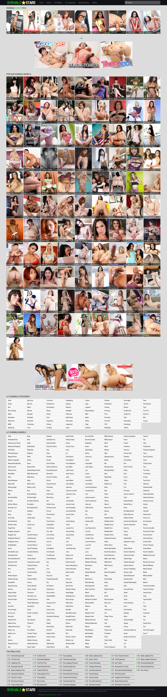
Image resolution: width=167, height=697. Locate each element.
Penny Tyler (128, 453)
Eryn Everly (50, 538)
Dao (48, 450)
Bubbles (30, 511)
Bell (28, 439)
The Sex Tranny (16, 677)
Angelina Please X (14, 538)
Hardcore (69, 414)
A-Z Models (58, 3)
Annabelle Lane (13, 552)
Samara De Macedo (130, 521)
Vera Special (147, 521)
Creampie (30, 424)
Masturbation (89, 410)
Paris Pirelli (108, 640)
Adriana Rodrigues (14, 446)
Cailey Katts (31, 518)
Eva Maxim (50, 548)
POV (105, 424)
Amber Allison (12, 504)
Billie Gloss (30, 477)
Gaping (68, 404)
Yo (144, 603)
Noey (106, 582)
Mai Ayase (88, 565)
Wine (144, 579)
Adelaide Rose (13, 439)
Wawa (145, 558)
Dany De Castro (52, 446)
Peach (126, 443)
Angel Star (11, 528)
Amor (10, 511)
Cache (29, 514)
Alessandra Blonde (14, 463)
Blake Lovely (31, 487)
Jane (67, 477)
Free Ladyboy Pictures (70, 663)
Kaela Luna (69, 555)
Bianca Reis (31, 467)
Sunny (126, 626)
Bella (29, 443)
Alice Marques (13, 480)
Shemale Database (43, 659)
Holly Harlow (51, 647)
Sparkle (126, 613)
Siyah (125, 592)
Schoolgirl (127, 400)
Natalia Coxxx (109, 524)
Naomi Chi (107, 507)
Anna (10, 548)
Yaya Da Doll (147, 599)
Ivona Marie (70, 460)
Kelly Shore (69, 606)
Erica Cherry (51, 521)
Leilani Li (88, 477)
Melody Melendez (91, 623)
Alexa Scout (12, 467)
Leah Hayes (89, 467)
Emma (49, 511)
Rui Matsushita (129, 511)
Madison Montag (90, 562)
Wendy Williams (148, 565)
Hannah (49, 630)
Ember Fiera (51, 504)
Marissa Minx (89, 603)
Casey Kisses (31, 558)
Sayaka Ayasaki (129, 562)
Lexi (86, 494)
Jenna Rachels (71, 511)
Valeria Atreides (148, 494)
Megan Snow (89, 616)
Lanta (87, 460)
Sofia (125, 599)
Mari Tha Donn (90, 589)
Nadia (106, 480)
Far (48, 565)
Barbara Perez (13, 643)
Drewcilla (50, 487)
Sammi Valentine (129, 524)
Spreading (127, 421)
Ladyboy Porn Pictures (122, 677)
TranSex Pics (41, 656)
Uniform (146, 414)
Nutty (106, 596)
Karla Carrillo (70, 572)
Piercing (107, 410)
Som (125, 606)
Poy (125, 487)
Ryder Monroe (128, 514)
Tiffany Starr (147, 463)
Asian (10, 404)
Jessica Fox (70, 528)
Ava (9, 603)
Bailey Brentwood (14, 626)
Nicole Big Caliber (110, 548)
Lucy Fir (87, 548)
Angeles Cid (12, 535)
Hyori (67, 450)
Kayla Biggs (69, 592)
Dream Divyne (51, 484)
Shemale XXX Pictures (70, 674)
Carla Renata (31, 541)
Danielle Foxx (51, 439)
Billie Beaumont (32, 473)
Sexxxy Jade (128, 572)
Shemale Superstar (17, 656)
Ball (9, 637)
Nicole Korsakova (110, 552)
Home (41, 3)
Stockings (127, 424)
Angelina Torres (13, 541)
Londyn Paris (89, 538)
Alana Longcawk (13, 460)
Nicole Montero (109, 555)
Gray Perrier (51, 613)
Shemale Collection (17, 674)
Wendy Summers (149, 562)
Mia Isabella (89, 633)
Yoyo (144, 609)
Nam (106, 487)
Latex (68, 427)
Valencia (146, 484)
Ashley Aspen (12, 575)
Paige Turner (108, 616)
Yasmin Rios (147, 592)
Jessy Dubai (70, 535)
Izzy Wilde (69, 467)
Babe (10, 414)
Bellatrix (30, 453)
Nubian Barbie (109, 589)
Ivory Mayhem (70, 463)
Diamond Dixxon (52, 467)
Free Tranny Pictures (122, 656)
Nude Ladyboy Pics (147, 656)
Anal (9, 400)
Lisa (86, 524)
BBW (9, 424)
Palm (106, 620)
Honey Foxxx (70, 446)
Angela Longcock (13, 531)
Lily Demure (89, 518)
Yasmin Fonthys (148, 589)
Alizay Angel (12, 487)
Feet (48, 417)
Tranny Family (93, 674)
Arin (9, 569)
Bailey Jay (11, 630)
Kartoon (68, 579)
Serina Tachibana (129, 569)
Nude (87, 417)
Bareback (11, 417)
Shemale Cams (84, 3)
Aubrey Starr (12, 596)
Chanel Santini (32, 572)
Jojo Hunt (69, 545)
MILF (86, 414)
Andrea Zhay (12, 524)
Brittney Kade (31, 497)
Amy (9, 514)
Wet (144, 417)
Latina (87, 400)
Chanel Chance (32, 565)
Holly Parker (70, 436)
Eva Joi (49, 541)
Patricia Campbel (129, 436)
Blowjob (30, 414)
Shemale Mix (67, 670)
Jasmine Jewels (71, 490)
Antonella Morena (14, 558)
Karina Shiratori (71, 569)
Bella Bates (31, 446)
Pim (125, 463)
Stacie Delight (128, 620)
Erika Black (50, 524)
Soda (125, 596)
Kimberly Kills (70, 643)
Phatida (126, 456)
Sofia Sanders (128, 603)
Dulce (48, 490)
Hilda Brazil (50, 643)
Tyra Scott (146, 480)
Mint (105, 453)
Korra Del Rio (89, 436)
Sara (125, 545)
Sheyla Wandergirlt (130, 582)
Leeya (87, 473)
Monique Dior (108, 467)
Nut (105, 592)
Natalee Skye (108, 518)
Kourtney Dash (90, 439)
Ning (105, 575)
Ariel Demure (12, 565)
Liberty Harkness (90, 501)
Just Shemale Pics (95, 670)
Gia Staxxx (50, 586)
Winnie (145, 582)
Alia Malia (11, 473)
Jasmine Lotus (71, 494)
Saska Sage (128, 558)
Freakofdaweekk (52, 579)
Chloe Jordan (31, 589)
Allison (10, 490)
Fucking (49, 427)
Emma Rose (51, 514)
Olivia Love (108, 609)
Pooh (125, 480)
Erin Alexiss (50, 528)
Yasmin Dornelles (149, 586)
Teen (144, 400)
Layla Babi (88, 463)
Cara (28, 531)
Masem (87, 606)
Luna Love (88, 555)
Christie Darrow (32, 599)
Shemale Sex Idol (95, 685)
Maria (87, 592)
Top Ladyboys (67, 656)
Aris (9, 572)
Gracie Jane (51, 609)
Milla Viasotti (108, 436)
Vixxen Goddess (148, 552)
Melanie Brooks (90, 620)
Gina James (51, 592)
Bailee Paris (12, 623)
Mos (105, 473)
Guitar (49, 620)
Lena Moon (89, 484)
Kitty (67, 647)
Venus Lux (146, 518)
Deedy (49, 460)
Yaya (144, 596)
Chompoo (30, 592)
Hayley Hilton (51, 633)
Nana (106, 494)
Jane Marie (69, 480)
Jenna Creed (70, 504)
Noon (106, 586)
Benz (29, 463)
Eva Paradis (50, 552)
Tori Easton (147, 473)
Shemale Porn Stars (121, 666)
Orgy (86, 424)
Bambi (10, 640)
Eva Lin (49, 545)
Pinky (125, 470)
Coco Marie (31, 630)
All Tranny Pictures (17, 681)
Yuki (144, 616)
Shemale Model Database (123, 670)
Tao (144, 439)
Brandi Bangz (31, 494)
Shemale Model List (147, 666)
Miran (106, 460)
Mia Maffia (88, 637)
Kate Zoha (69, 586)
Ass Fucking (12, 410)
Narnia (106, 511)
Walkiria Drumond (149, 555)
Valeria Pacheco (148, 497)
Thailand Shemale (95, 666)
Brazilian (30, 417)
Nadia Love (108, 484)
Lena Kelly (88, 480)
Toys (144, 407)
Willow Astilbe (147, 575)
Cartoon (30, 555)
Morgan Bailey (109, 470)
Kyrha (87, 453)
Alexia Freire (12, 470)
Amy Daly (11, 518)
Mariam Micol (89, 596)
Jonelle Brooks (71, 548)
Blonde (29, 410)
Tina (144, 467)
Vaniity (145, 504)
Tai (125, 643)
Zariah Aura (147, 623)
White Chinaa (147, 569)
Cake (29, 521)
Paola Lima (108, 630)
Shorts (126, 404)
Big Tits (29, 404)
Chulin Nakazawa (33, 603)
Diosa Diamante (52, 470)
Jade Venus (70, 473)
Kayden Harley (70, 589)
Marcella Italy (89, 582)
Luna (87, 552)
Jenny (68, 518)
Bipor (29, 480)
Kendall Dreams (71, 613)
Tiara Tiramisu (148, 456)
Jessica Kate (70, 531)
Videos (49, 3)
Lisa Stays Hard (90, 528)
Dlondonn (50, 473)
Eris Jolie (50, 531)
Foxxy (48, 572)
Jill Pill (68, 538)
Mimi (106, 443)
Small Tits (127, 414)
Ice (67, 453)
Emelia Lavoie (51, 507)
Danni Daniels (51, 443)
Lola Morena (89, 535)
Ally (9, 494)
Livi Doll (87, 531)
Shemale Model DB (147, 663)
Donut (49, 480)
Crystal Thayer (32, 633)
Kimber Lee (69, 640)
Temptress (146, 446)
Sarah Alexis (128, 548)
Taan (125, 640)
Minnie (106, 450)
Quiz (125, 497)
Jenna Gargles (71, 507)
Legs (86, 404)
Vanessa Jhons (148, 501)
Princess (127, 490)
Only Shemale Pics (69, 666)
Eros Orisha (50, 535)
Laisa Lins (88, 456)
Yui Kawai (146, 613)
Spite (125, 616)
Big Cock (30, 400)
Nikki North (108, 562)
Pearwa (126, 450)
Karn (67, 575)
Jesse (68, 524)
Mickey (87, 640)
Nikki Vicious (108, 565)
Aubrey (10, 589)
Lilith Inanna (89, 507)
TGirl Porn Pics (42, 663)
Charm (29, 575)
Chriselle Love (32, 596)
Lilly (86, 511)
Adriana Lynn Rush (14, 443)
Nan (105, 490)
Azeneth (11, 616)
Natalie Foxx (108, 528)
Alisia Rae (11, 484)
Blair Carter (31, 484)
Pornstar (107, 417)
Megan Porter (89, 613)
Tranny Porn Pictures (70, 677)
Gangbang (69, 400)
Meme (87, 626)
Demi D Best (51, 463)
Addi (9, 436)
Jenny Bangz (70, 521)
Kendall (68, 609)
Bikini (29, 407)
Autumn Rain (12, 599)
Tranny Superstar (17, 685)
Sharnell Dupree (129, 575)
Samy (126, 531)
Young (145, 421)
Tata (144, 443)
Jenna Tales (70, 514)
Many (87, 575)
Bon (28, 490)
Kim (67, 633)
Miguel (87, 647)
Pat (105, 643)
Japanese (69, 424)
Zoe (144, 626)
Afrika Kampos (13, 453)
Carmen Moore (32, 545)
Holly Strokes (70, 439)
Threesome (147, 404)
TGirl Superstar (120, 659)
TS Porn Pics (15, 659)
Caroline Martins (32, 552)
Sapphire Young (129, 541)
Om (105, 613)
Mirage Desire (109, 456)
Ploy (125, 473)
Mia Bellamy (89, 630)
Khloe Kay (69, 630)
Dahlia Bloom (31, 637)
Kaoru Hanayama (71, 565)
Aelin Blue (11, 450)
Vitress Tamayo (148, 545)
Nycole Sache (109, 599)
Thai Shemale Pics (69, 681)
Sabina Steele (128, 518)
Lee (86, 470)
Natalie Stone (109, 535)
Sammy (126, 528)
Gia (48, 582)
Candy (29, 528)
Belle (29, 456)
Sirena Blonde (128, 589)
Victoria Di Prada (148, 531)
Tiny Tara (146, 470)
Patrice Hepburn (109, 647)
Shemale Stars (50, 695)
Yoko (144, 606)
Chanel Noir (31, 569)
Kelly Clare (69, 603)
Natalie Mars (108, 531)
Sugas (126, 623)
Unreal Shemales (94, 663)
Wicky (145, 572)
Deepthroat (50, 404)
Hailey (49, 623)
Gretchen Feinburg (53, 616)
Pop (125, 484)
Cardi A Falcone (32, 535)
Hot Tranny (118, 663)
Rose (125, 507)
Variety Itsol (147, 514)
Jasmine (69, 487)
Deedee (49, 456)
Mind (106, 446)
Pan (105, 623)
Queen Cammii (129, 494)
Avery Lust (11, 613)
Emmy (49, 518)
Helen (48, 640)
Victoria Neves (148, 538)
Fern (48, 569)
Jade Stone (70, 470)
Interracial (69, 421)
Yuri (144, 620)
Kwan (87, 446)
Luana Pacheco (90, 541)
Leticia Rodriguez (91, 487)
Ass (9, 407)
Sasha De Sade (129, 555)
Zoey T (145, 633)
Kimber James (71, 637)
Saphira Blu (127, 538)
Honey (68, 443)
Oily (105, 606)
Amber (10, 501)
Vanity (145, 507)
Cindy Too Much (32, 613)
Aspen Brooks (12, 586)
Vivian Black (147, 548)
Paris (106, 637)
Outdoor (88, 427)
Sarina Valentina (129, 552)
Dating (94, 3)
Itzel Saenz (69, 456)
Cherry (29, 582)
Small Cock (127, 410)
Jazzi (68, 497)
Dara (48, 453)
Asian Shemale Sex (121, 681)
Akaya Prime (12, 456)
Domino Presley (52, 477)
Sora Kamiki (128, 609)
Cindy (29, 609)
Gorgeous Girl (51, 603)
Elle (48, 501)
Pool (105, 414)
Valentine (146, 490)
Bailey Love (12, 633)
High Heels (69, 417)
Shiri (125, 586)
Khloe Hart (69, 626)
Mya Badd (107, 477)
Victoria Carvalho (148, 528)
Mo (105, 463)
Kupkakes (88, 443)
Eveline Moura (51, 558)
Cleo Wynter (31, 620)
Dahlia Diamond (32, 643)
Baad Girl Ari (12, 620)
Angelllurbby (12, 545)
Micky (87, 643)
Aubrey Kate (12, 592)
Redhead (107, 427)
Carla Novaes (31, 538)
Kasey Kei (69, 582)
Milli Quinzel (108, 439)
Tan (125, 647)
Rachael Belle (128, 501)
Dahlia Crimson (32, 640)
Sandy (126, 535)
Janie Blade (70, 484)
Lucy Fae (88, 545)
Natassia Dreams (110, 538)
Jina (67, 541)
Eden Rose (50, 494)
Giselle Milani (51, 596)
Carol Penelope (32, 548)
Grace (48, 606)
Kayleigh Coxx (70, 596)
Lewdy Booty (89, 490)
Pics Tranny (41, 681)
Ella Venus (50, 497)
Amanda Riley (12, 497)
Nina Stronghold (109, 572)
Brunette (30, 421)
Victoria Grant (147, 535)
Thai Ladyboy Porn (43, 674)
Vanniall (145, 511)
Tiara (145, 453)
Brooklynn (30, 504)
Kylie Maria (88, 450)
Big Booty (11, 427)
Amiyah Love (12, 507)
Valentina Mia (147, 487)
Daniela (49, 436)
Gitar (48, 599)
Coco (29, 626)
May (86, 609)
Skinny (126, 407)
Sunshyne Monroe (130, 630)
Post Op (107, 421)
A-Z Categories (70, 3)
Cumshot (50, 400)
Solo (125, 417)
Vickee (145, 524)
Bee (9, 647)
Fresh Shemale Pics (43, 666)
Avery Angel (12, 609)
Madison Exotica (90, 558)
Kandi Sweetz (70, 562)
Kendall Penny (70, 616)
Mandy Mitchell (90, 572)
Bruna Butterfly (32, 507)
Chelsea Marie (32, 579)
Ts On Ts (146, 410)
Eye (48, 562)
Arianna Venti (12, 562)
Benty (29, 460)
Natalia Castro (109, 521)
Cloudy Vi (30, 623)
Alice (9, 477)
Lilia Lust (88, 504)
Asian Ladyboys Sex (95, 656)
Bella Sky (30, 450)
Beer (28, 436)
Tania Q (145, 436)
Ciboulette (30, 606)
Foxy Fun (49, 575)
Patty (125, 439)
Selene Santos (129, 565)
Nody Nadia (108, 579)
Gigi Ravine (50, 589)
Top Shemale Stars (69, 659)
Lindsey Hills (89, 521)
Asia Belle (11, 582)
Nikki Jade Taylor (110, 558)
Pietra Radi (127, 460)
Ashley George (13, 579)
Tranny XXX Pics (42, 670)
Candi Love (31, 524)
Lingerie (88, 407)
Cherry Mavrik (32, 586)
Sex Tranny (144, 670)
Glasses (68, 407)
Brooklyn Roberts (33, 501)
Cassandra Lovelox (33, 562)
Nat (105, 514)
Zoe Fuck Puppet (148, 630)
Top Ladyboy (41, 677)
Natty (106, 541)
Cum (28, 427)
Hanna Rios (50, 626)
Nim (105, 569)
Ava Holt (11, 606)
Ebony (49, 410)
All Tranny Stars (120, 674)
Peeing (106, 407)
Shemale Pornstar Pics (122, 685)
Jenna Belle (70, 501)
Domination (50, 407)
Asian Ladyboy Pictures (148, 659)
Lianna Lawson (90, 497)
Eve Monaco (51, 555)
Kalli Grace (69, 558)
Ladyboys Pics (16, 663)
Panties (107, 400)
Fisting (49, 424)
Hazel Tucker (51, 637)
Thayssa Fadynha (149, 450)
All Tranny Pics (42, 685)
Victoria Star (147, 541)
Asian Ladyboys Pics (18, 670)
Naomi (106, 504)
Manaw (87, 569)
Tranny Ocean (93, 677)
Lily (86, 514)
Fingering (50, 421)
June (67, 552)
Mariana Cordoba (91, 599)
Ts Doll (145, 477)
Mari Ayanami (90, 586)
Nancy (106, 497)
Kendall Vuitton (71, 620)
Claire (29, 616)
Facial (48, 414)
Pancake (107, 626)
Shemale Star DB (17, 666)
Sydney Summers (130, 637)
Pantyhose (108, 404)
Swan (126, 633)
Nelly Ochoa (108, 545)
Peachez (127, 446)
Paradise (107, 633)
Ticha (145, 460)
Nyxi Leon (107, 603)
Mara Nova (88, 579)
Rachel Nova (128, 504)
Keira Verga (70, 599)
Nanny (106, 501)
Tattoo (126, 427)
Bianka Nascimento (33, 470)
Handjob (68, 410)
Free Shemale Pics (95, 681)
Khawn (68, 623)
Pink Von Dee (128, 467)
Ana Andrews (12, 521)
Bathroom (11, 421)
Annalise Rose (13, 555)
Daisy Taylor (31, 647)
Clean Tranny (93, 659)
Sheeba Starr (128, 579)
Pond (125, 477)
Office (87, 421)
